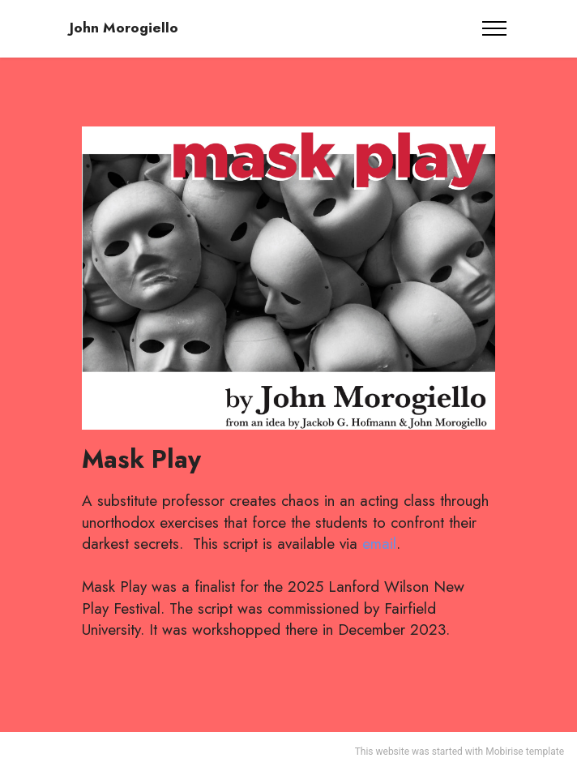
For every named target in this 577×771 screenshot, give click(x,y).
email (379, 544)
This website (382, 751)
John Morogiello (124, 28)
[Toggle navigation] (494, 28)
